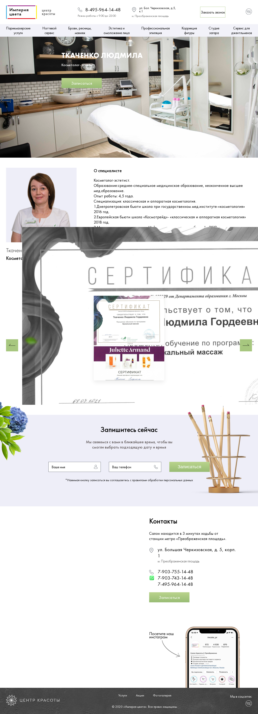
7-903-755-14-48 (175, 571)
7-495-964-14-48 (175, 584)
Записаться (81, 83)
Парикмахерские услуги (18, 30)
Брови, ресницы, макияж (80, 30)
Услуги (122, 695)
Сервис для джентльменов (241, 30)
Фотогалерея (162, 695)
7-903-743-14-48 (175, 578)
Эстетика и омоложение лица (117, 30)
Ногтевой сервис (49, 30)
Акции (140, 695)
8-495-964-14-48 (103, 9)
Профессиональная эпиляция (155, 30)
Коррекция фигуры (189, 30)
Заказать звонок (213, 12)
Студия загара (214, 30)
